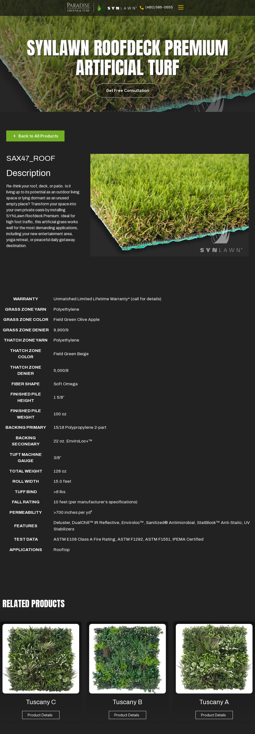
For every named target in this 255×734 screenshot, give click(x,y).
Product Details (40, 715)
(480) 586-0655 (156, 7)
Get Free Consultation (127, 90)
